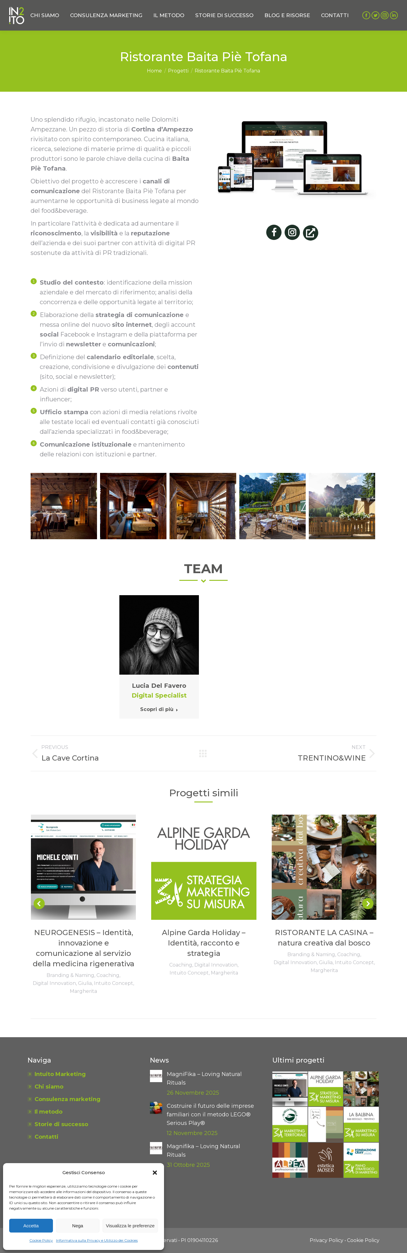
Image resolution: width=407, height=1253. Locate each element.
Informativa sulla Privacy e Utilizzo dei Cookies (97, 1240)
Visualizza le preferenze (130, 1225)
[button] (155, 1173)
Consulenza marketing (67, 1099)
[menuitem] (44, 15)
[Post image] (156, 1076)
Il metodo (48, 1111)
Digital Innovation (54, 983)
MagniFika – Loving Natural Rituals (204, 1078)
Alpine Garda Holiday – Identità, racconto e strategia (203, 943)
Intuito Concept (113, 983)
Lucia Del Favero (159, 685)
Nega (77, 1225)
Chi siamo (49, 1086)
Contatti (46, 1136)
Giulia (85, 983)
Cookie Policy (41, 1240)
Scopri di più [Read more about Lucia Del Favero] (159, 709)
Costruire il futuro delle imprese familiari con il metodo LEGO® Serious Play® (210, 1114)
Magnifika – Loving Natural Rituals (203, 1150)
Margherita (83, 991)
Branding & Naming (70, 975)
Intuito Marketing (60, 1074)
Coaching (107, 975)
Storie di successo (61, 1124)
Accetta (31, 1225)
